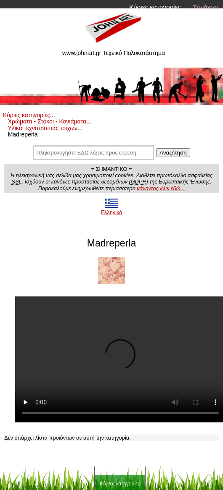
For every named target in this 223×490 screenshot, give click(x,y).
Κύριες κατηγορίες (155, 6)
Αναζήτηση (172, 152)
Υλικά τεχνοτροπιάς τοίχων (42, 128)
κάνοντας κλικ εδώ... (161, 188)
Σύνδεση (205, 6)
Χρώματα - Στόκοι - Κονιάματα (47, 121)
